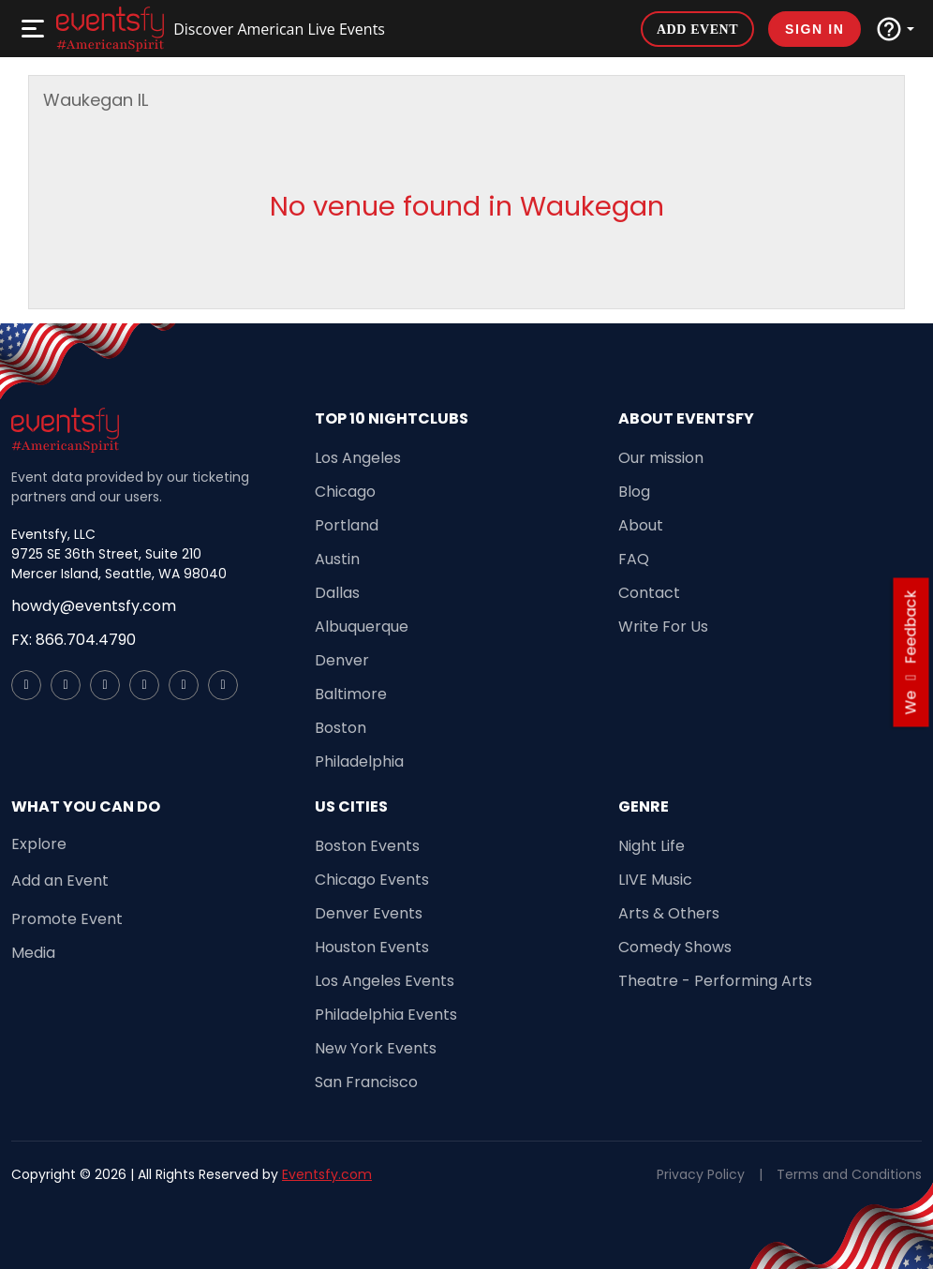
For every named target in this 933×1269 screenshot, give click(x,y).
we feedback (911, 652)
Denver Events (368, 913)
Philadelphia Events (386, 1014)
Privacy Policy (701, 1174)
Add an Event (60, 880)
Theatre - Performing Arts (715, 981)
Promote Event (67, 919)
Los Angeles (358, 458)
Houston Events (372, 947)
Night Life (651, 846)
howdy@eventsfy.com (93, 606)
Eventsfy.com (327, 1174)
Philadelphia (359, 761)
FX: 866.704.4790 (73, 639)
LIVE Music (655, 879)
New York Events (376, 1048)
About (640, 525)
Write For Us (663, 626)
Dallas (337, 593)
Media (33, 952)
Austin (337, 559)
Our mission (660, 458)
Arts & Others (668, 913)
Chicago (345, 491)
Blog (634, 491)
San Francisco (366, 1082)
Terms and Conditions (849, 1174)
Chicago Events (372, 879)
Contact (649, 593)
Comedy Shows (675, 947)
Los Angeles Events (384, 981)
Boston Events (367, 846)
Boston (340, 728)
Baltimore (351, 694)
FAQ (633, 559)
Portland (346, 525)
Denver (342, 660)
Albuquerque (361, 626)
